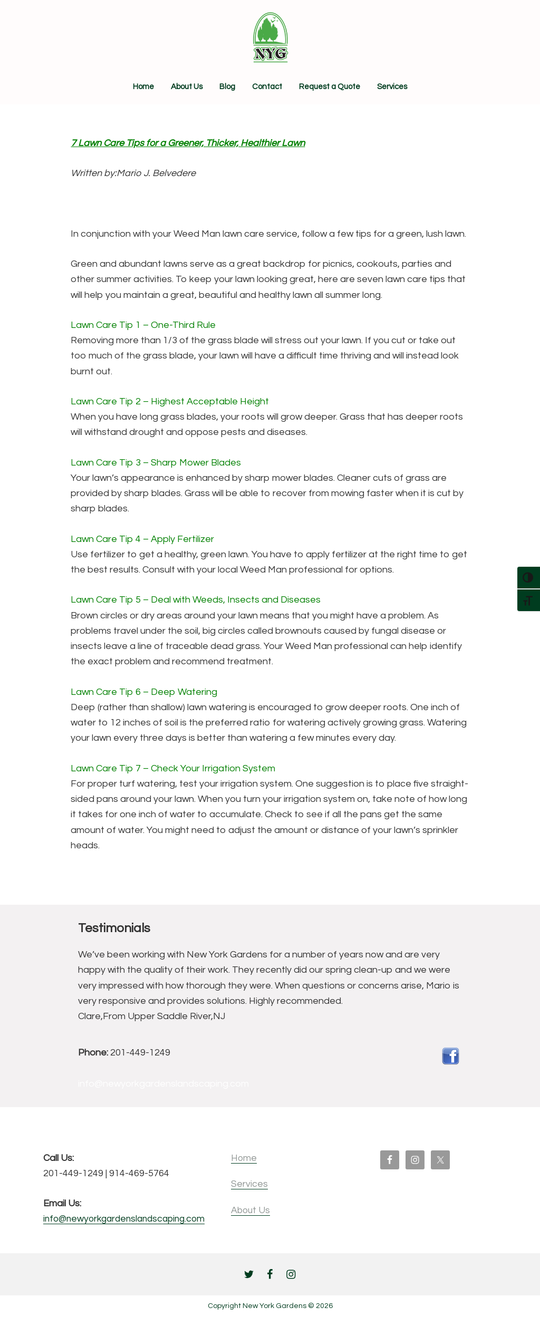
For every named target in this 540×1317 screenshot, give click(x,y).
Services (258, 1184)
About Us (260, 1210)
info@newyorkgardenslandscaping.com (128, 1219)
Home (253, 1158)
